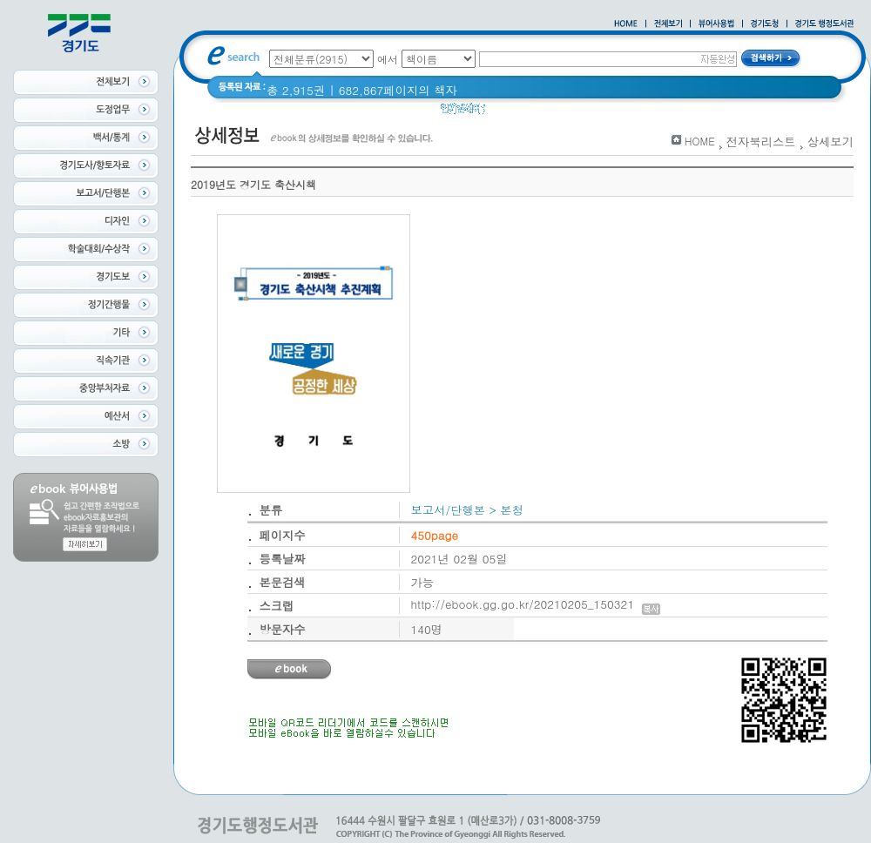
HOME (700, 140)
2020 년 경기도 (573, 113)
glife (507, 113)
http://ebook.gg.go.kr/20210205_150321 (536, 604)
